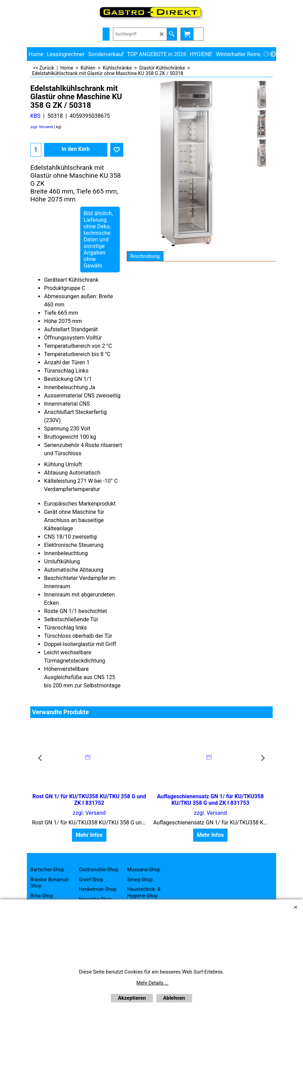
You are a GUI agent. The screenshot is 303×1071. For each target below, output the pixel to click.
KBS (35, 116)
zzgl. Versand (41, 127)
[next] (273, 54)
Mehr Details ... (152, 983)
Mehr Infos (89, 835)
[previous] (266, 54)
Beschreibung (145, 256)
